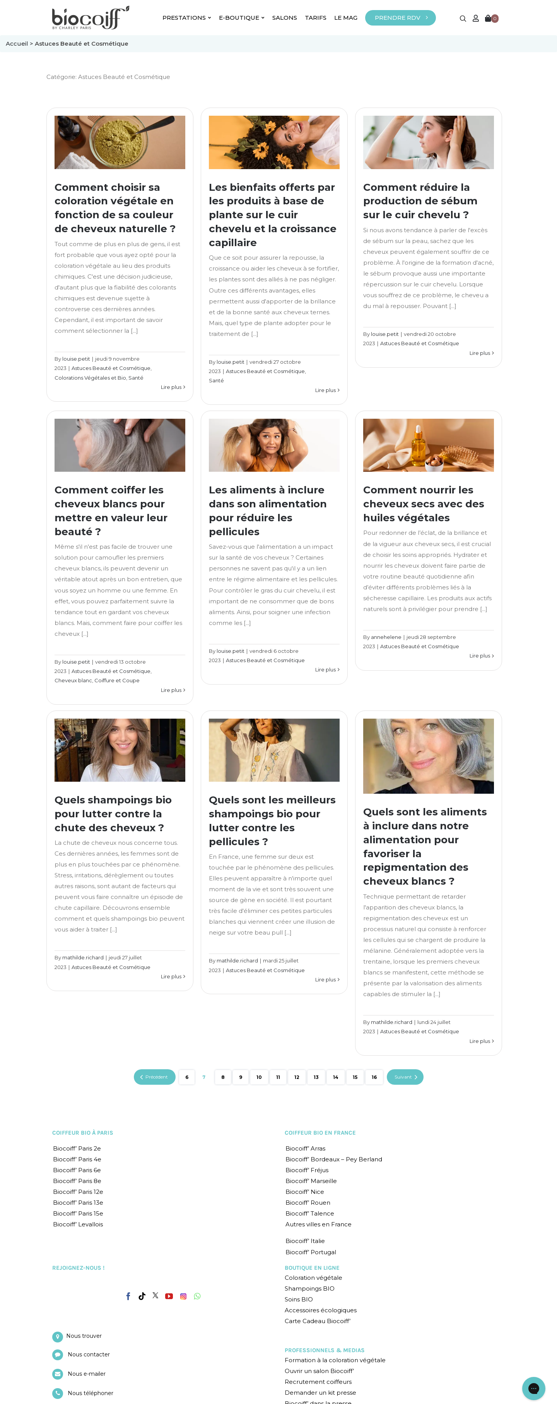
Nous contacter (89, 1354)
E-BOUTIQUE (242, 17)
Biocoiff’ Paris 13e (78, 1202)
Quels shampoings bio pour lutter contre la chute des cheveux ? (113, 814)
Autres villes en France (318, 1224)
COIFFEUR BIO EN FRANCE (320, 1132)
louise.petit (76, 359)
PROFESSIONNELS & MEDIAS (325, 1350)
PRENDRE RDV (397, 17)
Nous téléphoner (90, 1393)
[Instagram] (183, 1294)
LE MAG (345, 17)
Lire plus (171, 387)
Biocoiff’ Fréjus (306, 1170)
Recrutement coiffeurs (318, 1381)
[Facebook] (128, 1294)
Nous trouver (84, 1335)
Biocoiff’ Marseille (311, 1181)
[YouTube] (169, 1296)
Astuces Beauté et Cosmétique (111, 368)
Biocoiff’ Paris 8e (77, 1181)
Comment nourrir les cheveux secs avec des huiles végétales (423, 504)
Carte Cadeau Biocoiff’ (317, 1321)
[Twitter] (155, 1295)
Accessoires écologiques (321, 1310)
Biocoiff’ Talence (309, 1213)
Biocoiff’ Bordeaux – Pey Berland (333, 1159)
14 (335, 1077)
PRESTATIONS (186, 17)
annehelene (386, 637)
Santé (136, 378)
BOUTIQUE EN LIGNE (312, 1267)
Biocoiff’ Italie (305, 1241)
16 (374, 1077)
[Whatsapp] (197, 1296)
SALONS (284, 17)
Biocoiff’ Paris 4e (77, 1159)
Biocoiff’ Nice (304, 1191)
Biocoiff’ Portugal (310, 1252)
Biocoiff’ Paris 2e (77, 1148)
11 (278, 1077)
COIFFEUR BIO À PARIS (82, 1132)
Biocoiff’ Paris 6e (77, 1170)
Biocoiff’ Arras (305, 1148)
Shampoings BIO (310, 1288)
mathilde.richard (83, 957)
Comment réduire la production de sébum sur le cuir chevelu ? (420, 201)
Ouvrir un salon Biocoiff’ (319, 1371)
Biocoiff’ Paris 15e (78, 1213)
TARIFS (315, 17)
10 (259, 1077)
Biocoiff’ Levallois (78, 1224)
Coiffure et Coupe (117, 680)
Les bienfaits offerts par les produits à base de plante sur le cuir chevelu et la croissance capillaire (273, 215)
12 (296, 1077)
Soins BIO (299, 1299)
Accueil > (20, 43)
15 (355, 1077)
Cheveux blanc (73, 680)
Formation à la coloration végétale (335, 1360)
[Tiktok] (142, 1296)
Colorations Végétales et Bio (90, 378)
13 (316, 1077)
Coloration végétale (313, 1277)
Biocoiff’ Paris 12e (78, 1191)
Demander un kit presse (320, 1392)
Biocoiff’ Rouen (307, 1202)
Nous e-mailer (87, 1373)
